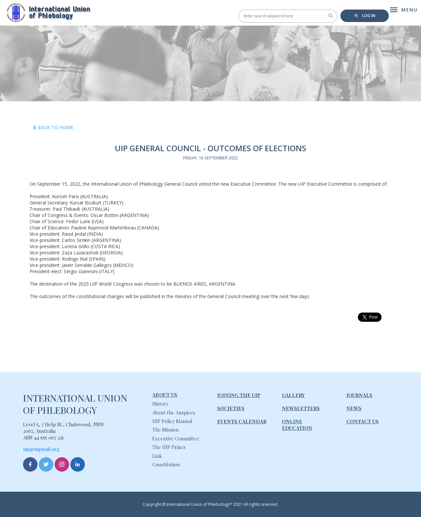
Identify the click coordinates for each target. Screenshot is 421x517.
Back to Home (50, 127)
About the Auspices (173, 412)
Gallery (293, 395)
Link (157, 456)
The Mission (165, 429)
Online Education (297, 424)
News (353, 408)
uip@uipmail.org (41, 449)
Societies (230, 408)
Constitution (166, 464)
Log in (364, 15)
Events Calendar (241, 421)
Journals (359, 395)
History (160, 403)
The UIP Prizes (169, 447)
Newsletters (301, 408)
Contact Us (362, 421)
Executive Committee (175, 438)
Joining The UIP (238, 395)
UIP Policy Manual (172, 421)
